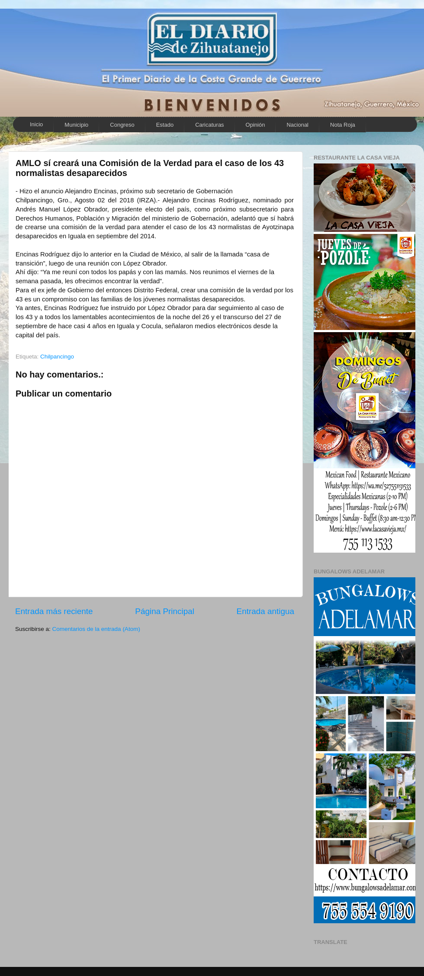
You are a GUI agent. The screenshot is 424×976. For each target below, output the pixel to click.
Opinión (255, 125)
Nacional (297, 125)
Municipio (76, 125)
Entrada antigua (265, 611)
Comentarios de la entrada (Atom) (96, 629)
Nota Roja (342, 125)
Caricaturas (209, 125)
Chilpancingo (57, 356)
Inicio (36, 124)
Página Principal (164, 611)
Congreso (122, 125)
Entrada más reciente (54, 611)
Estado (164, 125)
